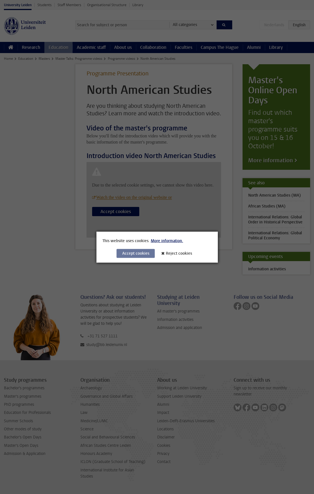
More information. (167, 240)
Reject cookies (179, 253)
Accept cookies (135, 253)
